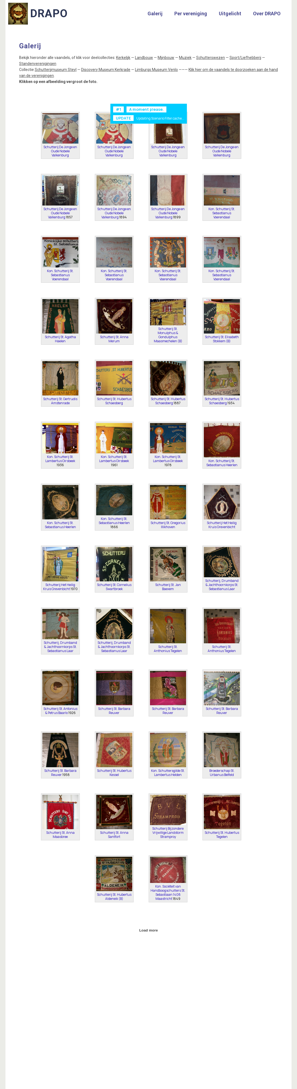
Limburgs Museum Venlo (156, 69)
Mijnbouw (166, 57)
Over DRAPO (267, 13)
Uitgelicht (230, 13)
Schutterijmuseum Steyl (56, 69)
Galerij (155, 13)
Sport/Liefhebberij (245, 57)
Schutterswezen (210, 57)
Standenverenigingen (37, 63)
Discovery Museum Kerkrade (105, 69)
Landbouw (144, 57)
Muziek (185, 57)
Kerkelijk (123, 57)
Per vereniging (190, 13)
